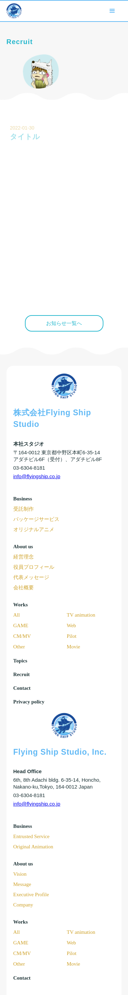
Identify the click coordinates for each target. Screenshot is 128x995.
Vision (20, 874)
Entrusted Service (31, 836)
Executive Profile (31, 894)
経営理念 (23, 557)
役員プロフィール (33, 567)
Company (23, 904)
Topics (20, 660)
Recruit (21, 674)
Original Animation (33, 846)
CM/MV (22, 636)
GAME (20, 625)
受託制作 (23, 509)
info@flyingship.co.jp (36, 476)
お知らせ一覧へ (64, 323)
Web (71, 625)
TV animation (81, 615)
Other (19, 646)
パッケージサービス (36, 519)
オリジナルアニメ (33, 529)
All (16, 615)
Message (22, 884)
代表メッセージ (31, 577)
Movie (73, 646)
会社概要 (23, 587)
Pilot (71, 636)
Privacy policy (28, 701)
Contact (22, 688)
